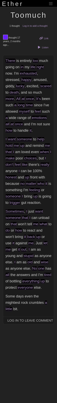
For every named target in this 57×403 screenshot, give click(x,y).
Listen (42, 47)
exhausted (28, 73)
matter (31, 183)
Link (45, 38)
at (23, 99)
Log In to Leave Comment (30, 320)
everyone (25, 287)
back (31, 237)
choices (30, 158)
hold (9, 145)
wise (44, 262)
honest (11, 177)
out (23, 249)
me (16, 145)
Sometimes (15, 211)
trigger (15, 203)
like (24, 164)
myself (24, 111)
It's (38, 99)
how (9, 130)
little (9, 309)
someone (24, 139)
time (29, 105)
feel (38, 111)
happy (26, 80)
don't (9, 164)
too (35, 61)
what (43, 224)
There (10, 61)
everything (30, 281)
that (9, 152)
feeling (34, 190)
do (8, 230)
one (41, 268)
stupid (28, 256)
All (18, 99)
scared (45, 86)
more (10, 99)
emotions (39, 118)
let (45, 243)
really (45, 164)
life (33, 67)
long (21, 105)
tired (47, 275)
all (7, 124)
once (30, 99)
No (34, 268)
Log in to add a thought (35, 26)
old (30, 262)
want (12, 139)
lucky (20, 86)
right (40, 67)
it (30, 130)
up (22, 145)
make (10, 158)
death (14, 92)
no (22, 183)
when (44, 152)
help (40, 139)
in (22, 67)
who (40, 183)
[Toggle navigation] (51, 4)
